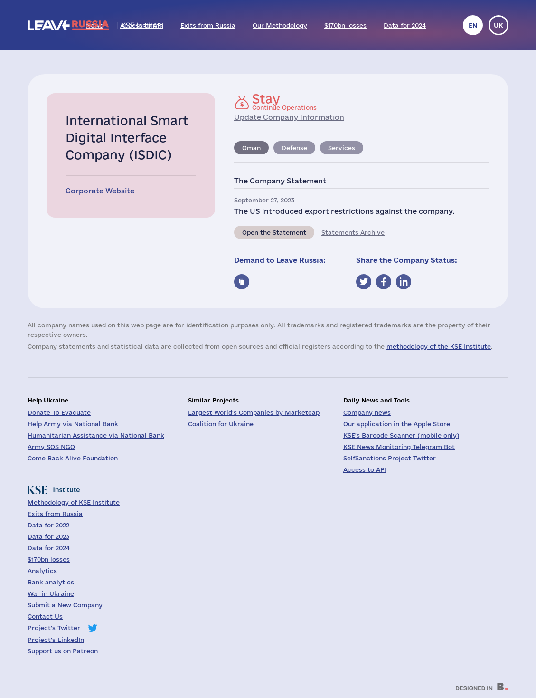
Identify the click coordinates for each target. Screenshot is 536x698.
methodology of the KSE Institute (438, 346)
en (473, 25)
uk (498, 25)
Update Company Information (289, 117)
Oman (251, 147)
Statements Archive (353, 232)
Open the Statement (274, 232)
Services (341, 147)
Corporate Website (100, 191)
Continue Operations (284, 101)
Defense (294, 147)
